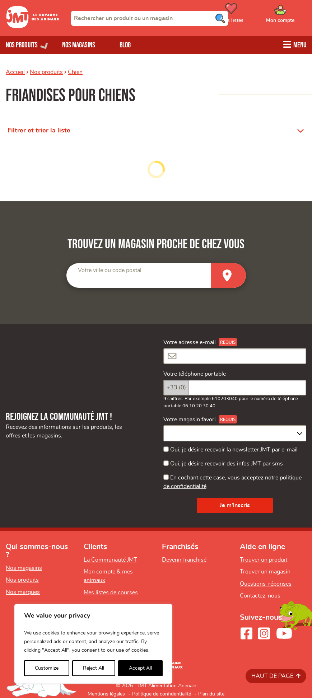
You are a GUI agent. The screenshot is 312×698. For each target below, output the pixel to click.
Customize (47, 668)
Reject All (93, 668)
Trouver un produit (263, 560)
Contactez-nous (260, 596)
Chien (75, 72)
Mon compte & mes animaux (108, 576)
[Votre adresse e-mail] (235, 356)
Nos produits (46, 72)
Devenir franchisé (184, 560)
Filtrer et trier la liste (39, 130)
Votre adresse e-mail (189, 342)
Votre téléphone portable (194, 374)
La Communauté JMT (110, 560)
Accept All (140, 668)
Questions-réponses (266, 584)
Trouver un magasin (265, 572)
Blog (125, 45)
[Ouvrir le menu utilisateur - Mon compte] (290, 15)
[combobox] (149, 18)
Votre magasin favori (189, 419)
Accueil (15, 72)
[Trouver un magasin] (228, 275)
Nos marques (23, 592)
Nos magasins (78, 45)
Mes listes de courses (111, 592)
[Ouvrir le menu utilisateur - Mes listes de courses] (249, 15)
